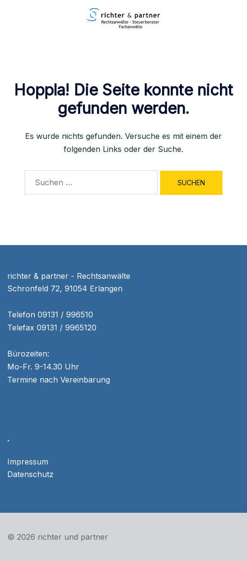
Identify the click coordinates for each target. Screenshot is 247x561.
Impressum (27, 461)
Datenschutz (30, 474)
